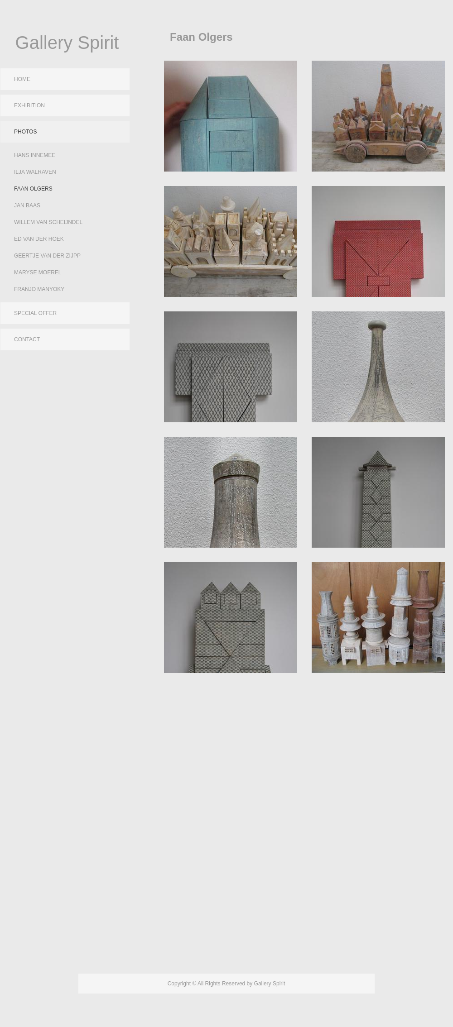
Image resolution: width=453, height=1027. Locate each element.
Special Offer (35, 313)
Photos (25, 132)
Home (22, 79)
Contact (27, 339)
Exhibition (29, 105)
